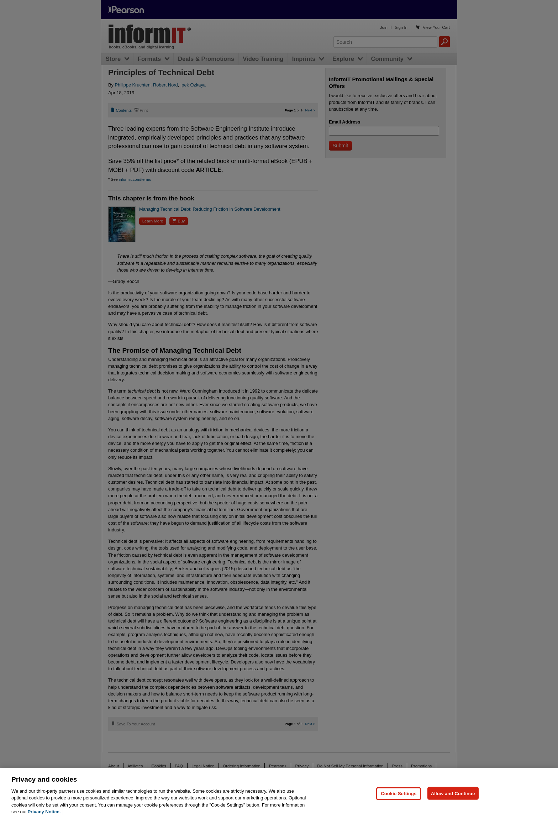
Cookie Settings (398, 793)
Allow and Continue (453, 793)
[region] (279, 793)
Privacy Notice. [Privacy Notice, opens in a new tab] (43, 811)
